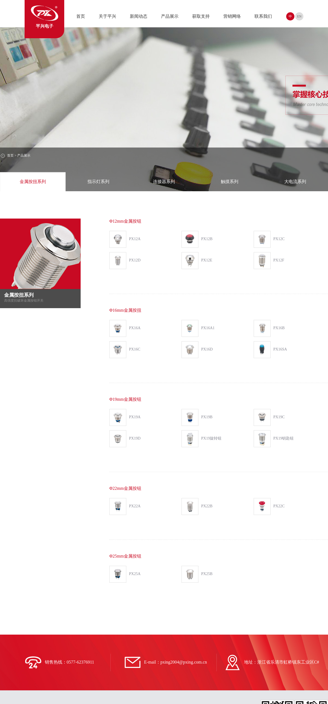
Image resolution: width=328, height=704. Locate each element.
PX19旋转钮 (201, 438)
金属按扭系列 (33, 181)
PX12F (269, 260)
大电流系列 (295, 181)
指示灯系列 (98, 181)
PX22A (124, 506)
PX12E (196, 260)
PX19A (124, 417)
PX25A (124, 574)
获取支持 (201, 16)
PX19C (269, 417)
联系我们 (263, 16)
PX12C (269, 239)
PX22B (196, 506)
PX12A (124, 239)
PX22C (269, 506)
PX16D (197, 349)
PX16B (269, 328)
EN (299, 16)
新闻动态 (138, 16)
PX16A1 (198, 328)
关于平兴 (107, 16)
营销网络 (232, 16)
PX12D (124, 260)
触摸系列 (229, 181)
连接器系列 (164, 181)
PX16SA (270, 349)
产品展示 (169, 16)
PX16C (124, 349)
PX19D (124, 438)
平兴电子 (44, 16)
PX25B (196, 574)
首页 (80, 16)
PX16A (124, 328)
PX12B (196, 239)
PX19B (196, 417)
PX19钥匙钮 (274, 438)
